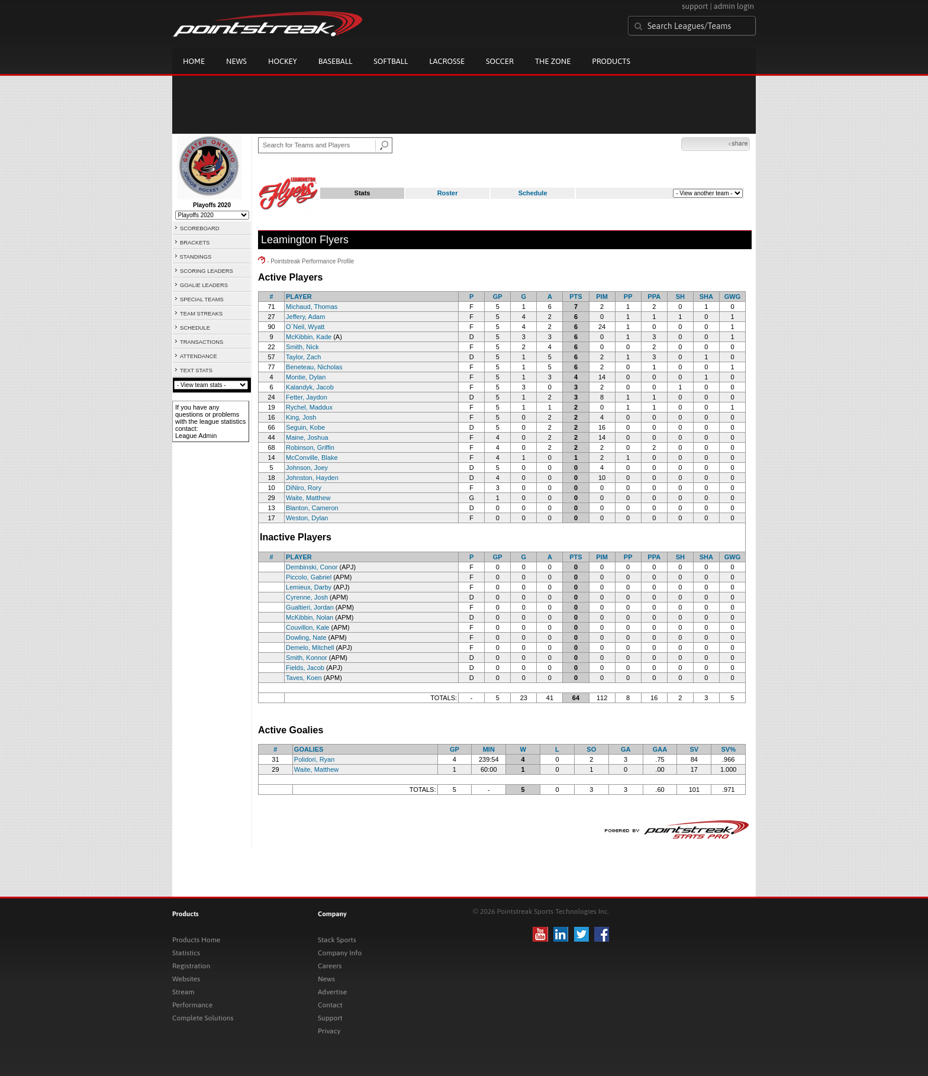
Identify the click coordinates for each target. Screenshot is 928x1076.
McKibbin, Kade (308, 336)
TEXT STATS (196, 370)
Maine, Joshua (307, 437)
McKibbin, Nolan (309, 617)
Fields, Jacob (305, 667)
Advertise (332, 992)
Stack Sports (337, 940)
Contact (330, 1005)
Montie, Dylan (306, 377)
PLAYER (299, 296)
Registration (191, 966)
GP (497, 296)
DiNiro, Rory (303, 487)
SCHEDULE (195, 328)
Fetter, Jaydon (306, 397)
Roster (447, 192)
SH (680, 296)
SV (693, 749)
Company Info (340, 953)
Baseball (335, 61)
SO (591, 749)
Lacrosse (447, 61)
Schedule (532, 192)
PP (628, 296)
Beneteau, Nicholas (314, 367)
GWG (732, 296)
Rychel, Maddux (309, 407)
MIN (489, 749)
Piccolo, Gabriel (308, 577)
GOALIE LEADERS (204, 285)
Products (611, 61)
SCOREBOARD (199, 228)
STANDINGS (196, 257)
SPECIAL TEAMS (202, 299)
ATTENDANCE (198, 356)
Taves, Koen (304, 677)
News (236, 61)
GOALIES (309, 749)
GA (626, 749)
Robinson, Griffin (310, 447)
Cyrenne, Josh (307, 597)
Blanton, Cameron (312, 507)
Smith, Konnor (306, 657)
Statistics (186, 953)
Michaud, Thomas (311, 306)
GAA (660, 749)
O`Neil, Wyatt (305, 326)
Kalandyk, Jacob (310, 387)
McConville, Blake (311, 457)
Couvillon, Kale (307, 627)
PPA (653, 296)
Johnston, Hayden (312, 477)
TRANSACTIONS (201, 342)
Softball (390, 61)
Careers (329, 966)
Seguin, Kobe (305, 427)
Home (194, 61)
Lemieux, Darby (308, 587)
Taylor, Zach (303, 356)
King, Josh (301, 417)
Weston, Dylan (307, 517)
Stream (183, 992)
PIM (602, 296)
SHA (706, 296)
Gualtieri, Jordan (310, 607)
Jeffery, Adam (305, 316)
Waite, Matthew (308, 497)
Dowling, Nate (306, 637)
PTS (575, 296)
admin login (734, 6)
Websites (186, 979)
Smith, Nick (302, 346)
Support (330, 1018)
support (695, 6)
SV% (728, 749)
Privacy (329, 1031)
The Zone (553, 61)
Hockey (282, 61)
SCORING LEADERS (206, 271)
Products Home (196, 940)
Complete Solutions (202, 1018)
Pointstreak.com (267, 25)
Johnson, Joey (307, 467)
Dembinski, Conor (311, 567)
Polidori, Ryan (314, 759)
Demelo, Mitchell (310, 647)
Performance (192, 1005)
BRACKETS (195, 243)
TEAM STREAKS (201, 314)
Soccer (500, 61)
